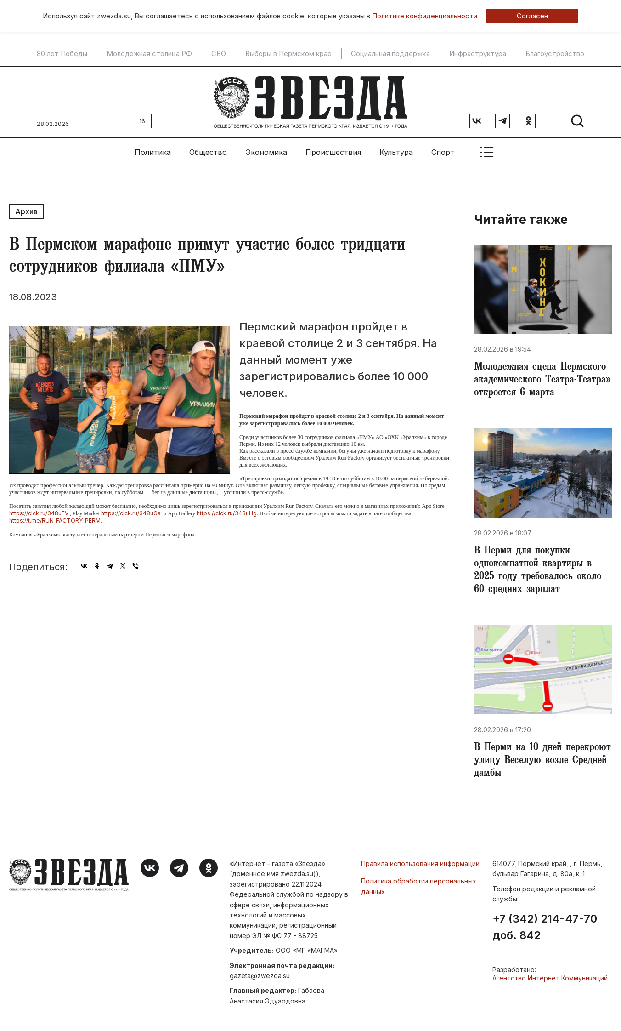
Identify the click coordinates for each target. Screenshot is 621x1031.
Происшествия (333, 152)
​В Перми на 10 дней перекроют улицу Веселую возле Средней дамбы (542, 761)
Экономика (266, 152)
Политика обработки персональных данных (418, 886)
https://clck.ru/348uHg (227, 513)
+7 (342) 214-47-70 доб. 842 (544, 927)
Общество (208, 152)
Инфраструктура (477, 54)
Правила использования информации (420, 863)
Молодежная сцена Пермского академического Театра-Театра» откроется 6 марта (542, 380)
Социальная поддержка (390, 54)
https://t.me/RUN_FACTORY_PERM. (55, 520)
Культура (396, 152)
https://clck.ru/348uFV (38, 513)
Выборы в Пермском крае (288, 54)
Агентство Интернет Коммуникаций (550, 978)
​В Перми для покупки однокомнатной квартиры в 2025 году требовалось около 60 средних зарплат (537, 571)
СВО (218, 54)
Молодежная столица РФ (149, 54)
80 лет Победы (62, 54)
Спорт (442, 152)
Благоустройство (554, 54)
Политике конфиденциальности (424, 15)
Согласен (532, 15)
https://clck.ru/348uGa (131, 513)
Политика (153, 152)
